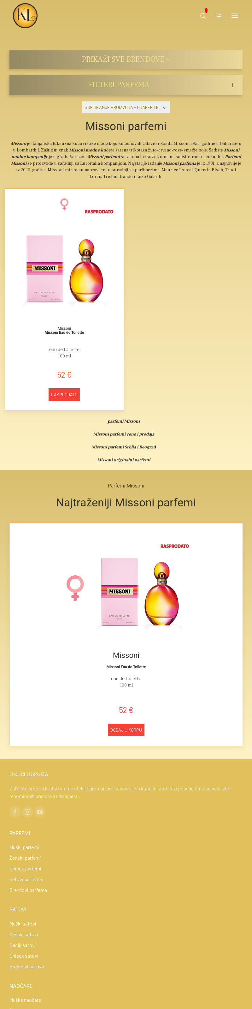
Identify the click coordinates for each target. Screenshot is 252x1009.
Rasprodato (64, 394)
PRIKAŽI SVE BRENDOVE (126, 59)
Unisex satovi (23, 956)
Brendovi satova (26, 966)
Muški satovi (22, 923)
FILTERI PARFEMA (119, 85)
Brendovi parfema (28, 890)
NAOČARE (20, 986)
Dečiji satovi (22, 945)
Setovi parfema (25, 879)
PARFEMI (19, 833)
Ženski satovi (23, 934)
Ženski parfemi (25, 858)
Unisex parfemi (25, 868)
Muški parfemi (24, 847)
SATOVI (17, 910)
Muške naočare (25, 1000)
